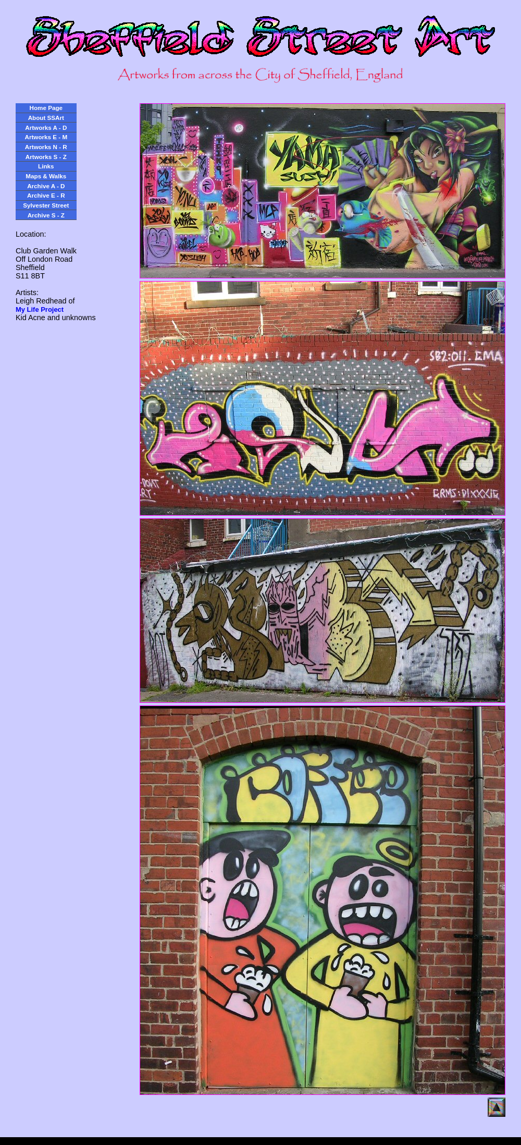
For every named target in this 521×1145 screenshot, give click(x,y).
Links (46, 166)
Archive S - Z (46, 215)
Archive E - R (46, 195)
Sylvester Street (46, 205)
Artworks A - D (46, 127)
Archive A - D (46, 185)
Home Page (46, 107)
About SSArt (46, 117)
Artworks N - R (46, 146)
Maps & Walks (46, 176)
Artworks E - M (46, 136)
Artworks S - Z (46, 156)
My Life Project (40, 309)
